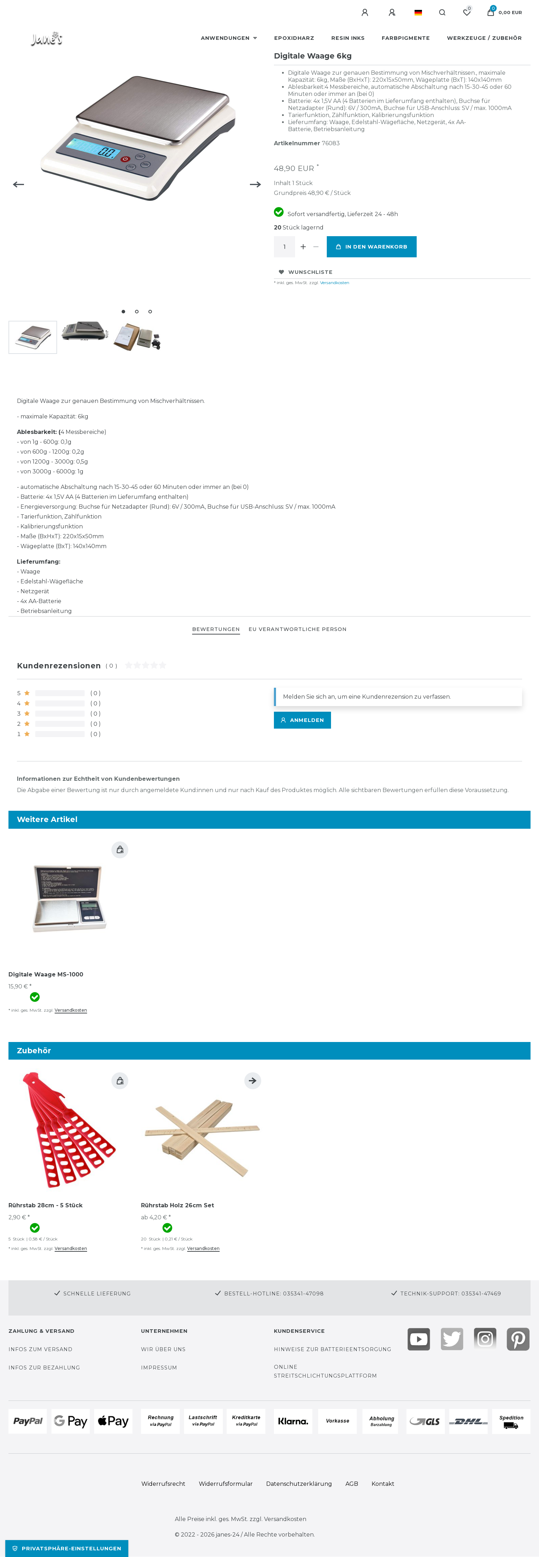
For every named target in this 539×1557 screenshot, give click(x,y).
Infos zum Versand (40, 1349)
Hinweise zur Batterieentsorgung (332, 1349)
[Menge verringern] (316, 246)
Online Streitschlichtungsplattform (325, 1371)
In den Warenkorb (372, 247)
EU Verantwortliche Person (298, 629)
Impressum (159, 1368)
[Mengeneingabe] (284, 246)
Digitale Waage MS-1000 (45, 974)
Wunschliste (306, 272)
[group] (70, 899)
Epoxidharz (294, 38)
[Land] (418, 12)
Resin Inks (348, 38)
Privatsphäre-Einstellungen (66, 1548)
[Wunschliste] (467, 12)
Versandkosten (334, 282)
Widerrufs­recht (163, 1484)
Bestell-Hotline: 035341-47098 (274, 1294)
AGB (351, 1484)
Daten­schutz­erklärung (299, 1484)
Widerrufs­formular (226, 1484)
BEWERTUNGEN (216, 629)
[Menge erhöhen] (303, 246)
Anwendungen (226, 38)
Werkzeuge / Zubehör (484, 38)
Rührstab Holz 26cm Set (177, 1205)
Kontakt (383, 1484)
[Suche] (442, 12)
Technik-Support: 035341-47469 (450, 1294)
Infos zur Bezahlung (44, 1368)
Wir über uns (163, 1349)
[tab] (216, 630)
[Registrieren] (393, 12)
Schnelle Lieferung (97, 1294)
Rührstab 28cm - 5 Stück (45, 1205)
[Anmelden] (366, 12)
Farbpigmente (406, 38)
